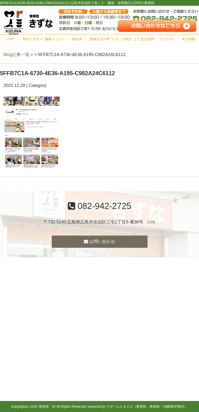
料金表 (77, 39)
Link (151, 222)
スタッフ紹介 (122, 39)
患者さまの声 (100, 39)
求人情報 (188, 39)
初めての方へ (33, 39)
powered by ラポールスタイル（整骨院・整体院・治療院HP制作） (138, 406)
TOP (10, 39)
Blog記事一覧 (16, 54)
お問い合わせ (99, 241)
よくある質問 (144, 39)
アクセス (166, 39)
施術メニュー (55, 39)
